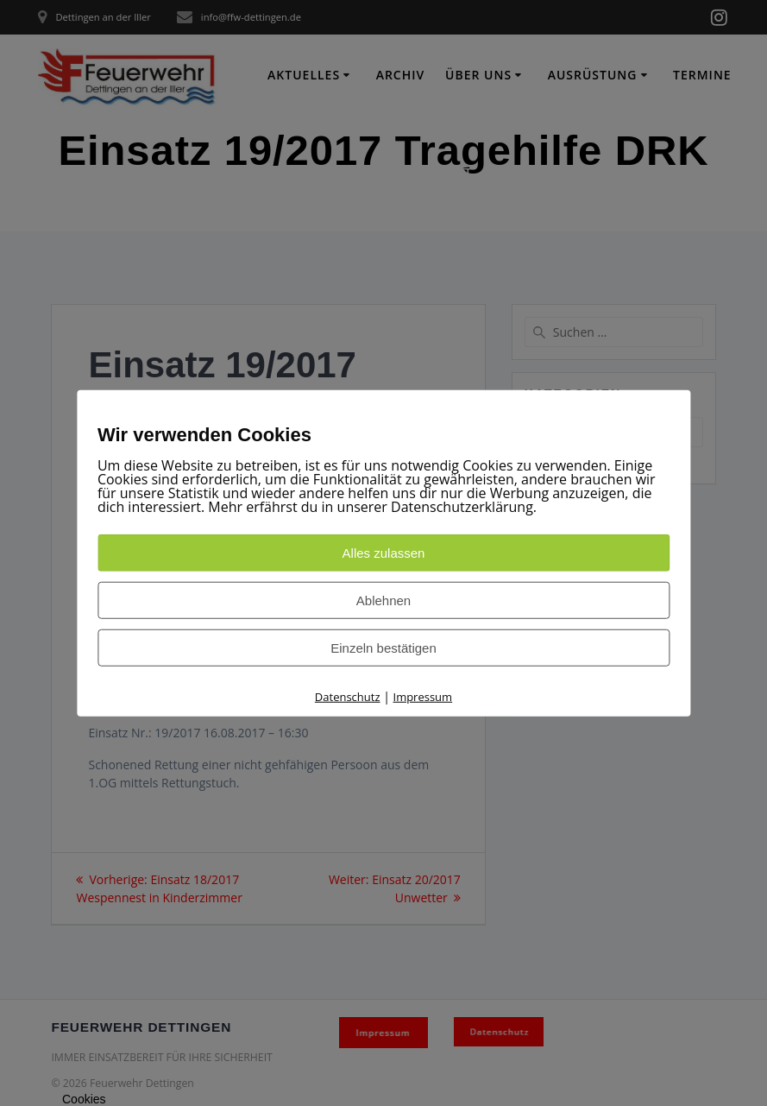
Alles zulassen (384, 553)
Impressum (423, 697)
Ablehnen (383, 600)
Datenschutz (347, 697)
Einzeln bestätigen (383, 648)
